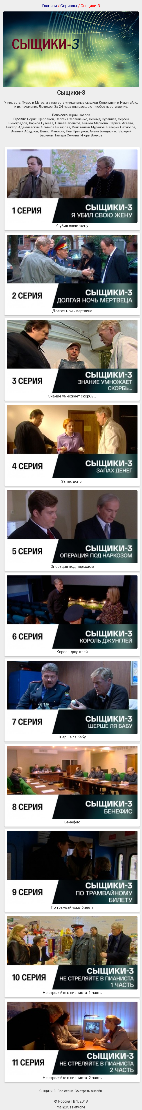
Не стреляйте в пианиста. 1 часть (72, 990)
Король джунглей (72, 649)
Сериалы (68, 5)
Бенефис (72, 819)
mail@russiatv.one (71, 1107)
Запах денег (72, 479)
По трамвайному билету (72, 905)
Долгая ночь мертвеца (72, 308)
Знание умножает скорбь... (72, 393)
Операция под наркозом (72, 564)
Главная (49, 5)
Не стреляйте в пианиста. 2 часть (72, 1075)
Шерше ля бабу (72, 734)
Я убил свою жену (72, 223)
